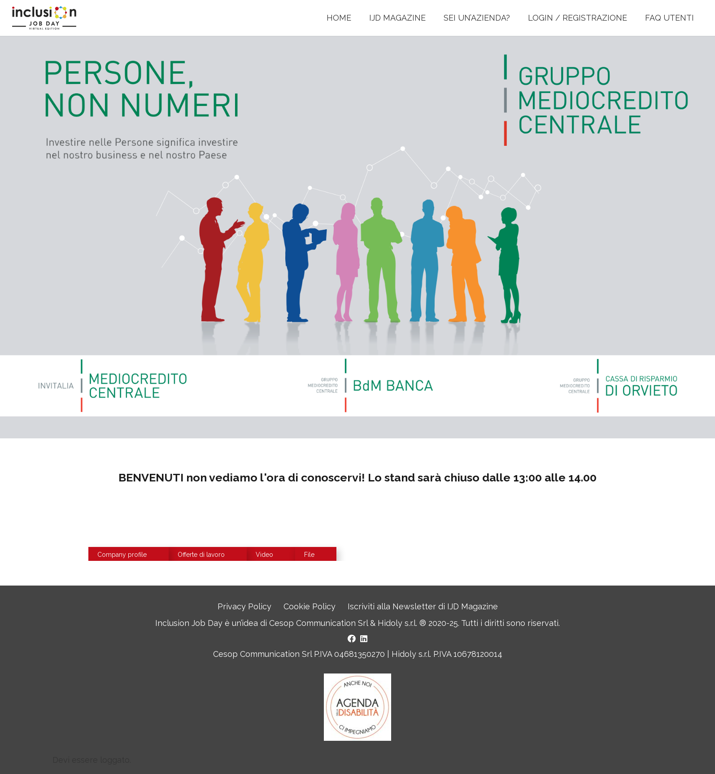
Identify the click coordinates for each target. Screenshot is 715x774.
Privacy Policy (244, 606)
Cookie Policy (309, 606)
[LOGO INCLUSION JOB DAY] (46, 18)
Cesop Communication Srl (318, 623)
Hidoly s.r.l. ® (403, 623)
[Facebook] (352, 638)
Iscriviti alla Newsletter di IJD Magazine (423, 606)
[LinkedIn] (363, 638)
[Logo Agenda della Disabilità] (357, 707)
